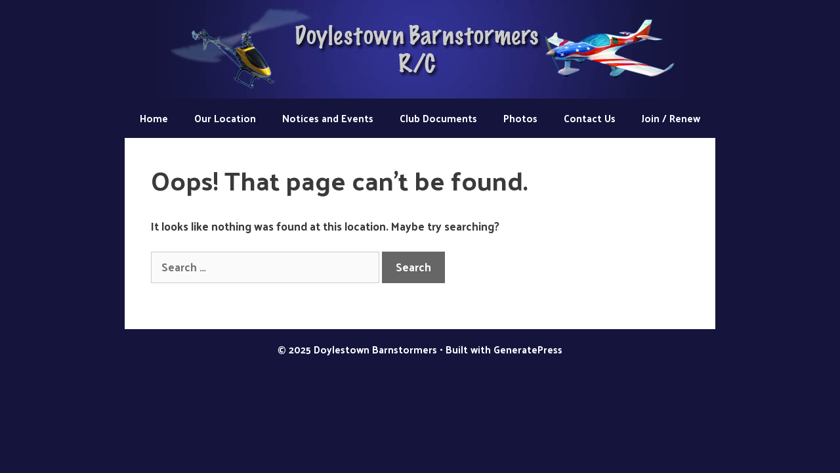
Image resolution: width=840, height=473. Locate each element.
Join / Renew (671, 118)
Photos (520, 118)
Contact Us (590, 118)
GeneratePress (528, 349)
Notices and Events (327, 118)
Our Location (225, 118)
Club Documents (438, 118)
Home (154, 118)
